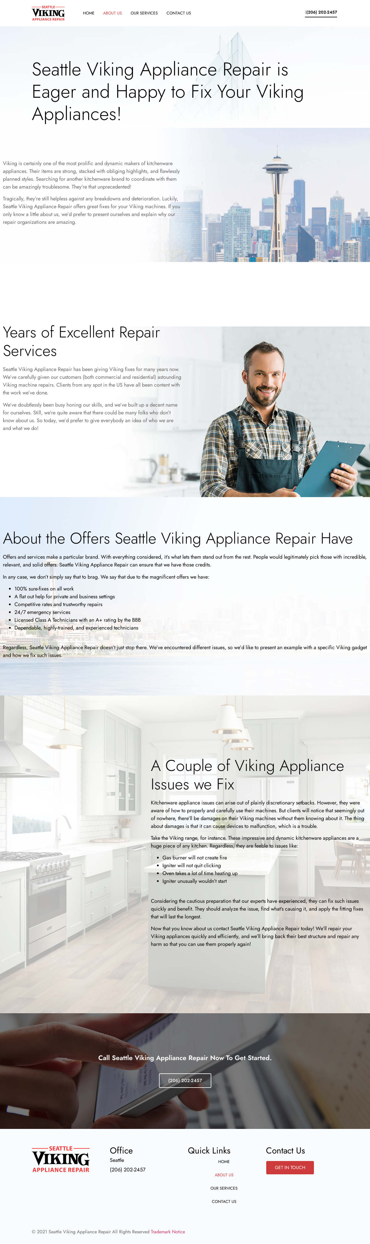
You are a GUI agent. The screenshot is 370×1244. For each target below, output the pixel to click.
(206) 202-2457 (185, 1080)
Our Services (144, 13)
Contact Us (178, 13)
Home (89, 13)
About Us (112, 13)
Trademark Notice (168, 1231)
